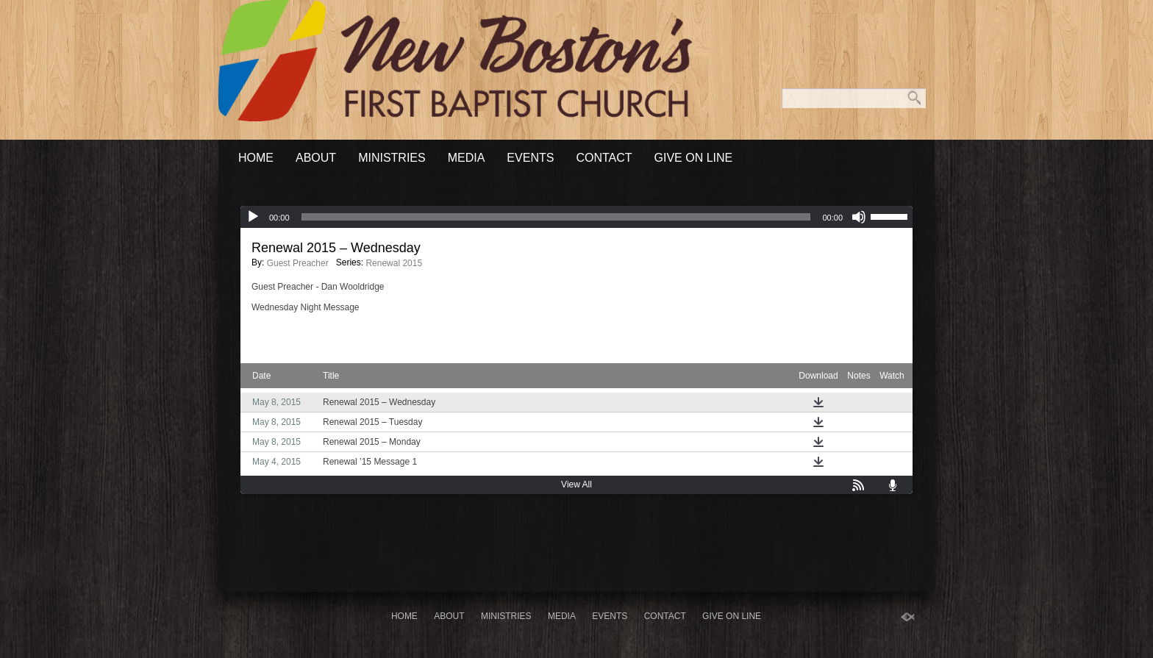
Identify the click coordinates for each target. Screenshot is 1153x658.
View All (576, 484)
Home (256, 157)
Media (466, 157)
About (316, 157)
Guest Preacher (298, 263)
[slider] (556, 217)
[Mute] (859, 217)
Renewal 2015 (393, 263)
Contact (604, 157)
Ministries (392, 157)
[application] (576, 217)
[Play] (253, 217)
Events (530, 157)
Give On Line (693, 157)
